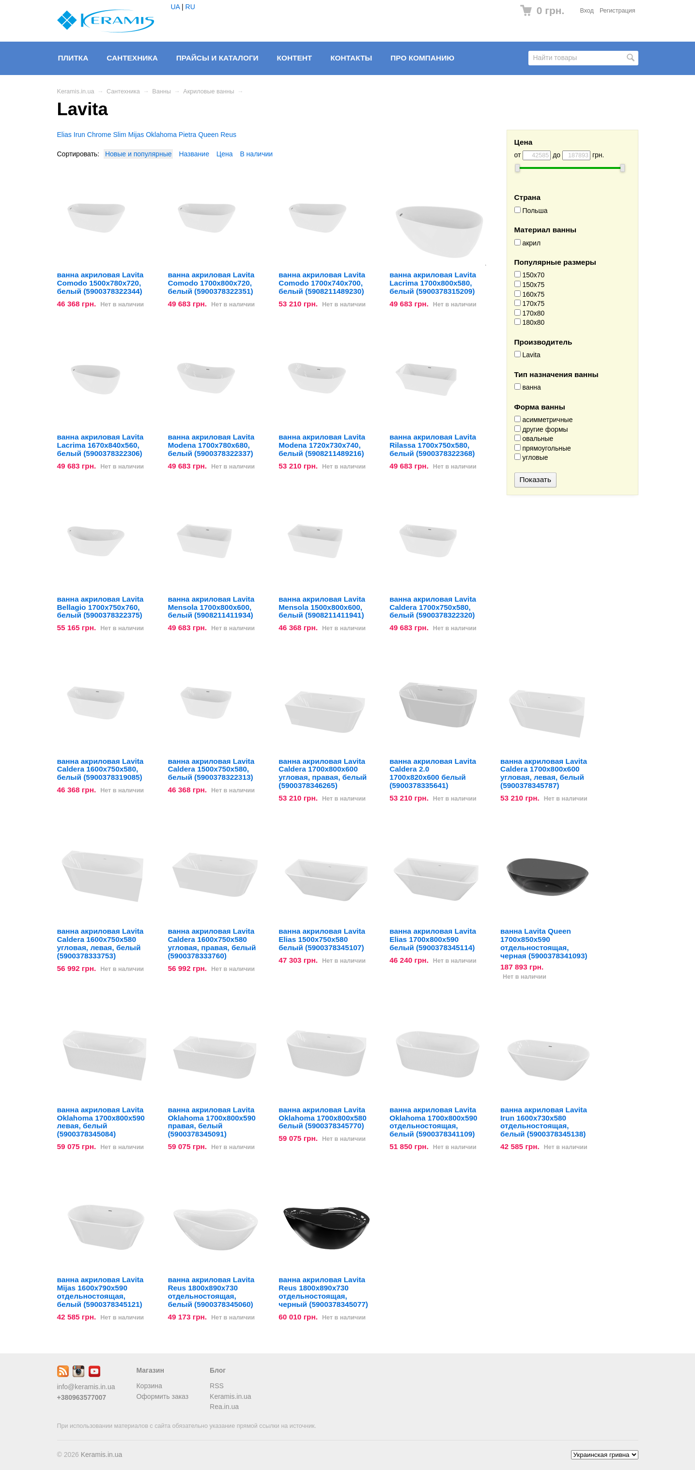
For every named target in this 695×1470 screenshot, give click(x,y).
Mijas (136, 134)
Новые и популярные (138, 154)
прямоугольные (542, 448)
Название (194, 154)
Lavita (527, 355)
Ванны (161, 91)
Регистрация (617, 10)
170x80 (529, 313)
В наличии (256, 154)
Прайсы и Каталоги (217, 58)
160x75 (529, 294)
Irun (79, 134)
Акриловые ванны (208, 91)
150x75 (529, 284)
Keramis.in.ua (75, 91)
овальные (534, 438)
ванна (527, 387)
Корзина (149, 1386)
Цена (224, 154)
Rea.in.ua (224, 1406)
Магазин (150, 1370)
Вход (587, 10)
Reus (228, 134)
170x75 (529, 303)
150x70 (529, 275)
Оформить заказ (162, 1396)
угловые (531, 457)
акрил (527, 243)
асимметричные (543, 420)
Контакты (351, 58)
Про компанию (422, 58)
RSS (217, 1386)
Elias (64, 134)
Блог (218, 1370)
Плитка (73, 58)
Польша (531, 210)
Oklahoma (161, 134)
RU (190, 7)
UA (175, 7)
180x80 (529, 322)
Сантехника (132, 58)
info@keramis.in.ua (86, 1387)
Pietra (188, 134)
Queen (208, 134)
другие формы (541, 429)
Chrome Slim (106, 134)
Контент (294, 58)
